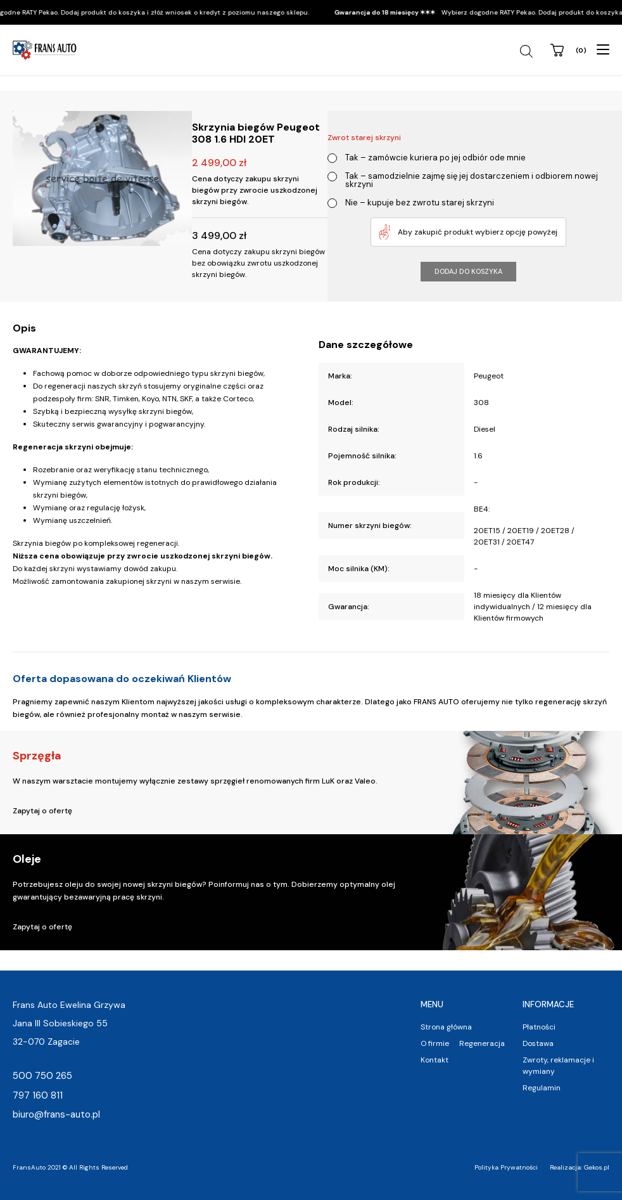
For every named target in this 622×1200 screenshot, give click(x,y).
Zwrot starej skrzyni (364, 137)
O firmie (435, 1043)
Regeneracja (482, 1043)
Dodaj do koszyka (468, 271)
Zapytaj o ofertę (42, 811)
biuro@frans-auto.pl (56, 1114)
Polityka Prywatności (506, 1167)
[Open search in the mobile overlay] (528, 51)
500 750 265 (42, 1075)
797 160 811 (38, 1095)
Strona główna (446, 1027)
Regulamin (542, 1088)
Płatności (539, 1027)
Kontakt (434, 1060)
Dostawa (538, 1043)
